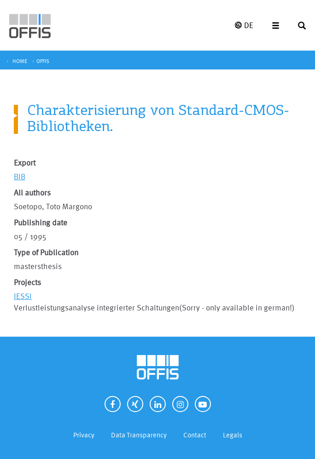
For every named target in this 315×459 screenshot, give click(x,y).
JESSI (23, 296)
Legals (232, 435)
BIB (19, 176)
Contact (194, 435)
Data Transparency (139, 435)
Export (24, 162)
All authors (32, 192)
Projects (27, 282)
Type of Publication (46, 252)
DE (244, 25)
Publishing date (40, 222)
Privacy (83, 435)
